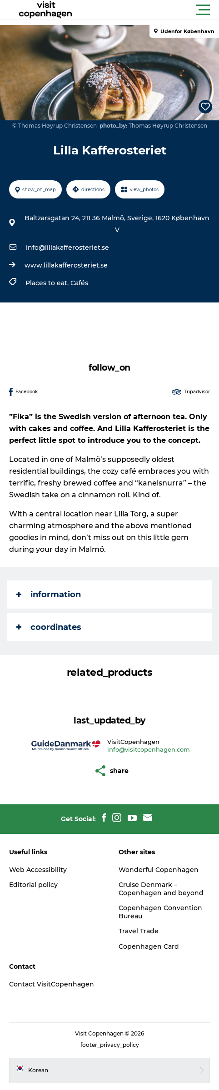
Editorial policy (33, 885)
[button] (150, 10)
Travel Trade (139, 931)
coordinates (48, 627)
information (48, 595)
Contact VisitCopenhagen (51, 984)
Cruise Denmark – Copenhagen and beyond (161, 889)
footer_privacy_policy (109, 1044)
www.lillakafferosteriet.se (66, 265)
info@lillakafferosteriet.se (67, 247)
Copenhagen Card (149, 946)
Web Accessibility (38, 870)
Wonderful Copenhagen (159, 870)
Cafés (79, 283)
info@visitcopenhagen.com (148, 749)
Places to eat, (47, 283)
